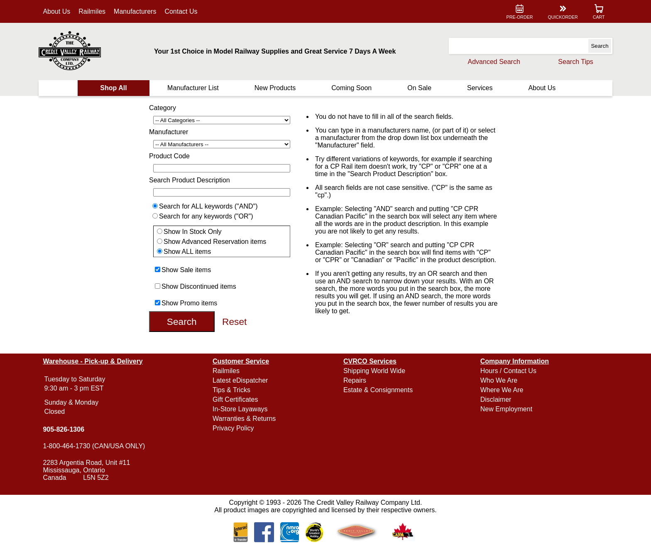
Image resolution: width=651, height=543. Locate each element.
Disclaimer (496, 399)
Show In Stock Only (193, 231)
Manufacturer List (193, 87)
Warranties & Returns (244, 418)
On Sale (419, 87)
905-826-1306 (63, 429)
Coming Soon (351, 87)
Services (479, 87)
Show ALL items (187, 251)
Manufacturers (135, 11)
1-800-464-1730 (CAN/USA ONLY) (94, 446)
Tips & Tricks (231, 389)
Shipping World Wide (374, 370)
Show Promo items (189, 303)
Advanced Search (494, 61)
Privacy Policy (233, 428)
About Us (56, 11)
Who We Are (499, 380)
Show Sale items (186, 269)
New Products (275, 87)
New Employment (506, 409)
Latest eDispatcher (240, 380)
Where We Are (502, 389)
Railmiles (91, 11)
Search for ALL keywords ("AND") (208, 206)
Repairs (354, 380)
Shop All (113, 87)
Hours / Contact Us (508, 370)
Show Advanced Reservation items (215, 241)
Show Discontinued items (199, 286)
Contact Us (180, 11)
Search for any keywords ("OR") (206, 216)
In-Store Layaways (240, 409)
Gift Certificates (235, 399)
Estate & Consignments (378, 389)
